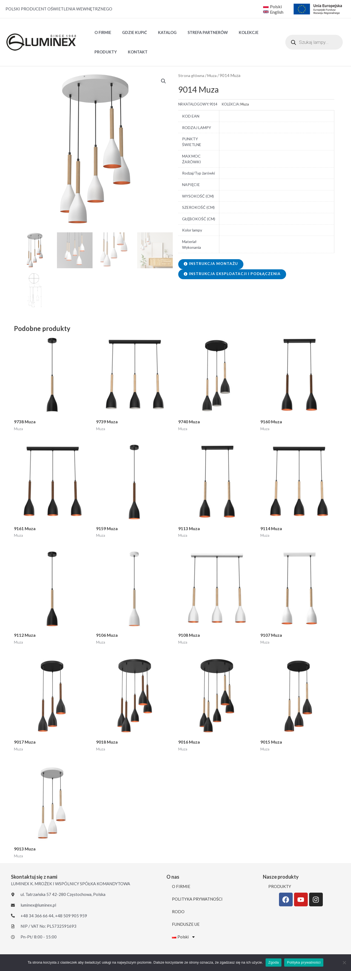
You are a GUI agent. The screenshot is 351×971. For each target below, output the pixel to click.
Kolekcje (235, 32)
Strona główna (191, 75)
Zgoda (273, 962)
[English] (273, 12)
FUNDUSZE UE (186, 925)
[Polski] (272, 6)
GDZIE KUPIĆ (129, 32)
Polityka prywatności (304, 962)
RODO (178, 913)
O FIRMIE (101, 32)
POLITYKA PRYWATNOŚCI (197, 900)
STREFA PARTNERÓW (197, 32)
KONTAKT (133, 52)
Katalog (159, 32)
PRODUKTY (104, 52)
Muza (213, 75)
